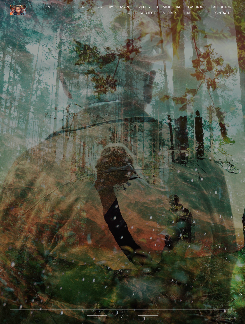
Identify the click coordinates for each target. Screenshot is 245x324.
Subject (148, 13)
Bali (129, 13)
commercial (169, 7)
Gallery (105, 7)
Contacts (222, 13)
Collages (81, 7)
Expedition (221, 7)
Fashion (196, 7)
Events (143, 7)
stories (170, 13)
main (124, 7)
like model (195, 13)
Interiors (56, 7)
